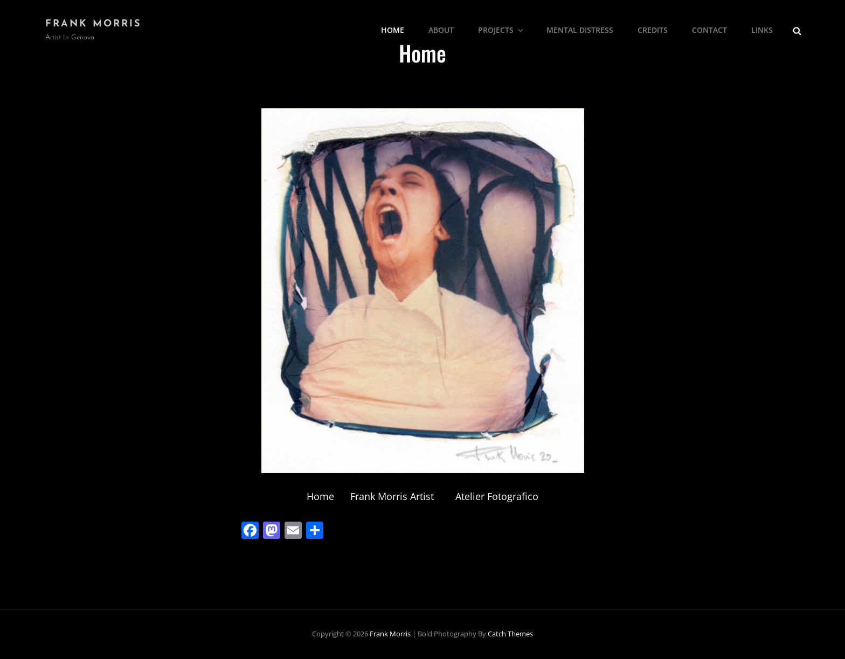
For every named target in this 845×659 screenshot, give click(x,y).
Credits (653, 30)
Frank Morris (93, 24)
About (441, 30)
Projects (501, 30)
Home (392, 30)
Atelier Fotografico (496, 496)
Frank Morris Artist (392, 496)
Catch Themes (510, 634)
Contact (709, 30)
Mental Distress (579, 30)
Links (762, 30)
